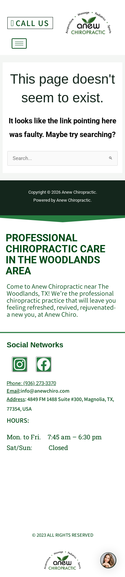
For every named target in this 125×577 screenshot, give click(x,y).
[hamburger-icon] (19, 43)
